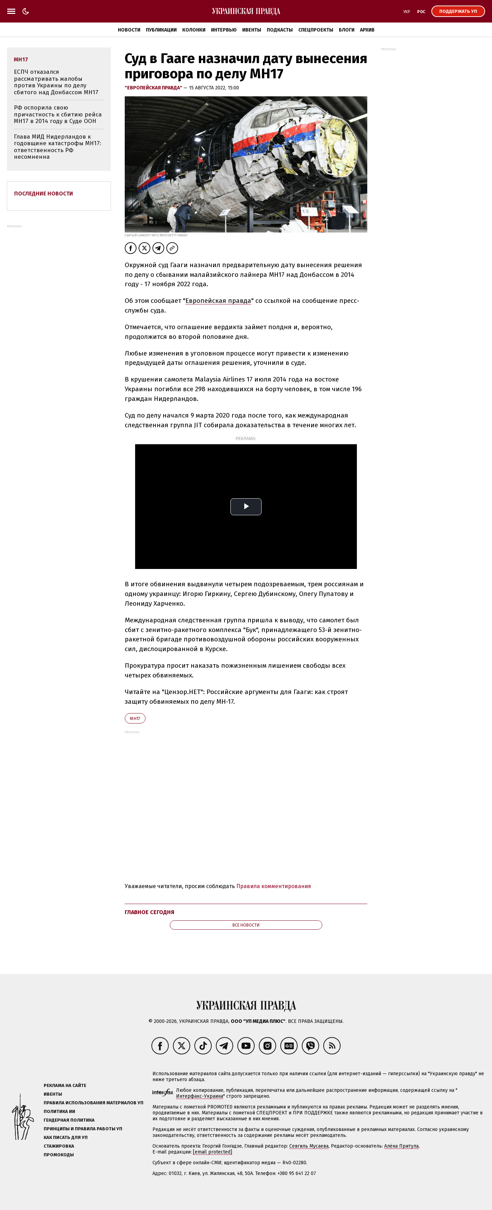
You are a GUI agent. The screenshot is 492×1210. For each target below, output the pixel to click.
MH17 (135, 718)
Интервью (224, 30)
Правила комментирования (273, 886)
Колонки (193, 30)
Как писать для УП (66, 1137)
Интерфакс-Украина (199, 1096)
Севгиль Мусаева (308, 1146)
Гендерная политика (69, 1120)
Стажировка (59, 1146)
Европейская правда (218, 301)
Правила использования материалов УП (93, 1102)
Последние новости (43, 193)
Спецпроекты (315, 30)
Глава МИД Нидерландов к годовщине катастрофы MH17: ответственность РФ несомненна (57, 147)
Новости (129, 30)
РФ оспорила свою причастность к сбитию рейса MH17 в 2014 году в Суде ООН (58, 114)
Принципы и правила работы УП (83, 1128)
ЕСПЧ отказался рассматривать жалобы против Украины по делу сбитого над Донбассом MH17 (56, 82)
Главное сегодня (149, 912)
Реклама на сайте (65, 1085)
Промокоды (59, 1154)
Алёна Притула (401, 1146)
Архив (367, 30)
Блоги (346, 30)
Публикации (161, 30)
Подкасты (280, 30)
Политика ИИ (59, 1111)
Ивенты (251, 30)
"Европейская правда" (154, 88)
